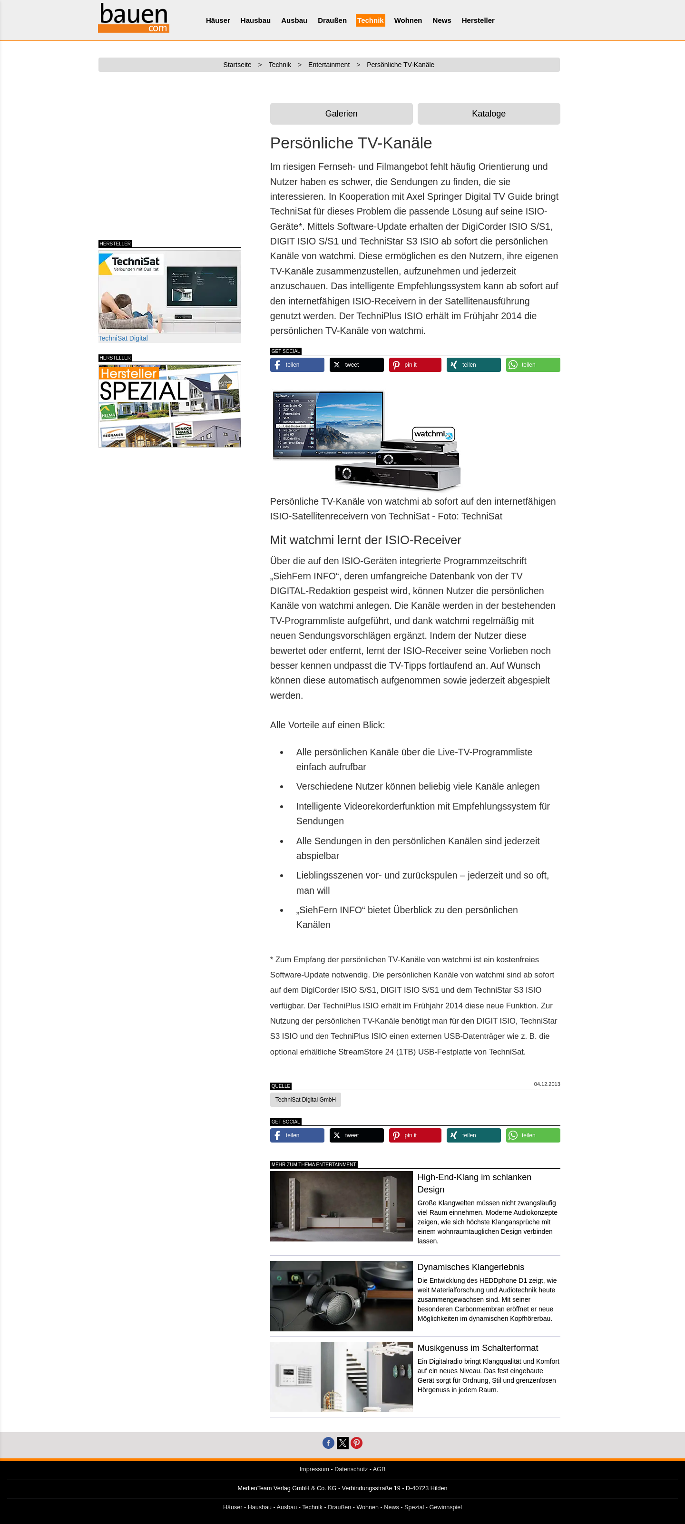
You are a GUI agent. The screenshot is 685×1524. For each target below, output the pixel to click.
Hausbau (256, 20)
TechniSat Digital (169, 296)
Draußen (332, 20)
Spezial (414, 1507)
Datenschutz (351, 1469)
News (442, 20)
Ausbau (294, 20)
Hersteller (478, 20)
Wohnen (408, 20)
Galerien (341, 113)
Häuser (218, 20)
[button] (297, 365)
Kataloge (489, 113)
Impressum (314, 1469)
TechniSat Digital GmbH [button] (305, 1099)
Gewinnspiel (446, 1507)
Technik (370, 20)
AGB (379, 1469)
